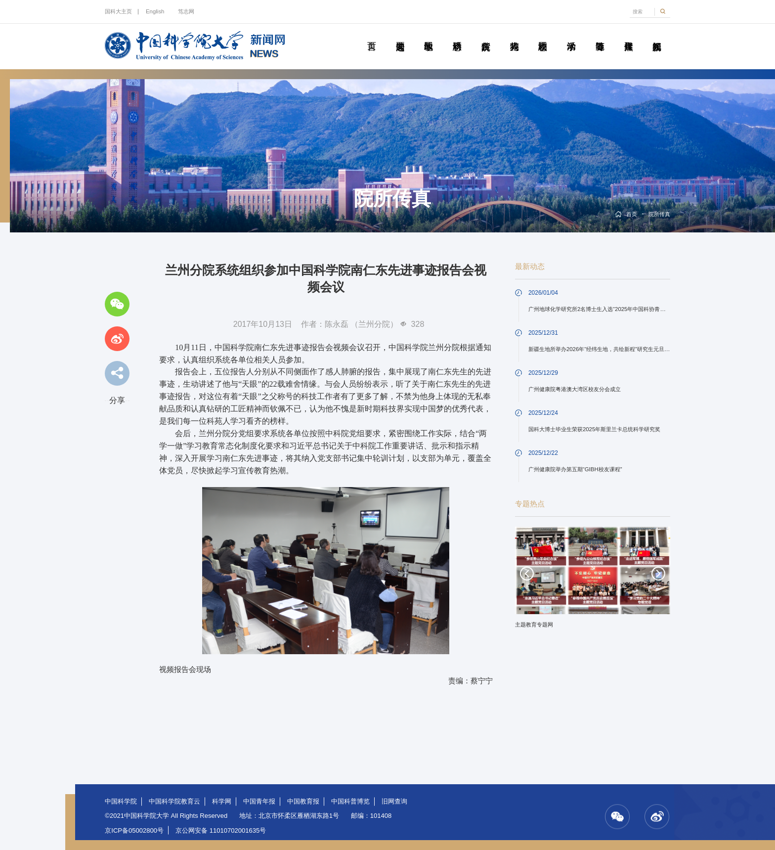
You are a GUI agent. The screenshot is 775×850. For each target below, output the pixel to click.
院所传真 (486, 35)
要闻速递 (400, 35)
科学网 (221, 801)
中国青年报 (259, 801)
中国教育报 (303, 801)
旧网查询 (394, 801)
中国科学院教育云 (174, 801)
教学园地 (428, 35)
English (155, 11)
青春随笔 (600, 35)
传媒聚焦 (628, 35)
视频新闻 (657, 35)
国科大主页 (118, 11)
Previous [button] (527, 574)
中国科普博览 (350, 801)
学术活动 (571, 35)
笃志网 (186, 11)
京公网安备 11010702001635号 (220, 830)
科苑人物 (514, 35)
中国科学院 (121, 801)
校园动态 (542, 35)
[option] (592, 581)
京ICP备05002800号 (134, 830)
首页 (371, 35)
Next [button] (658, 574)
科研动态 (457, 35)
